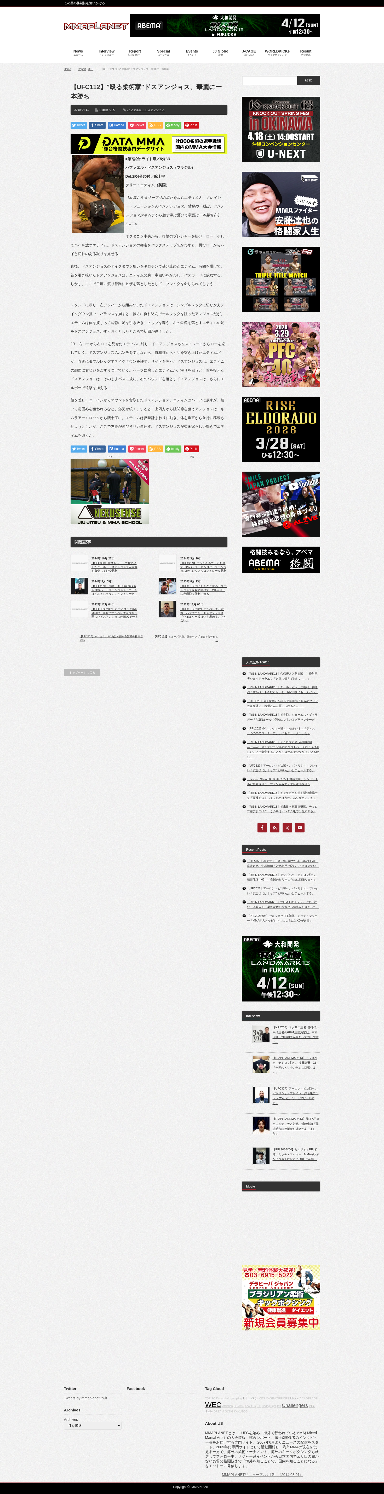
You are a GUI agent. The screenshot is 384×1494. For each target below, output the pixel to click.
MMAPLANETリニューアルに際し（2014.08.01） (262, 1475)
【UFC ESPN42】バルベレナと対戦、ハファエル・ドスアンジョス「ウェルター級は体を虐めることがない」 (203, 614)
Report (82, 69)
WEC (213, 1405)
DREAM (219, 1411)
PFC (312, 1406)
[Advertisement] (192, 491)
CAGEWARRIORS (277, 1398)
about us (250, 1406)
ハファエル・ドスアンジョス (146, 109)
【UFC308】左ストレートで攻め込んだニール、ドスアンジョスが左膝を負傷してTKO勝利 (114, 566)
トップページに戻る (82, 672)
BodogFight (269, 1406)
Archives (71, 1419)
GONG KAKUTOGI (236, 1411)
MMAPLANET (201, 1487)
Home (67, 69)
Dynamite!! (223, 1398)
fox (279, 1406)
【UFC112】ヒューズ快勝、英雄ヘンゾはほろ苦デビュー (185, 638)
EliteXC (295, 1398)
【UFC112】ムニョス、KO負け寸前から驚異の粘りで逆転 (111, 638)
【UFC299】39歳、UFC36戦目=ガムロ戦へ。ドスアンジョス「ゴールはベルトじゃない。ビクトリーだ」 (114, 589)
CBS (262, 1398)
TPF (209, 1411)
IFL (259, 1406)
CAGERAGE (310, 1398)
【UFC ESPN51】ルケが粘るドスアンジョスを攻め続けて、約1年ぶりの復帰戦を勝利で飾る (203, 589)
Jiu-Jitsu (239, 1406)
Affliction (227, 1406)
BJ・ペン (250, 1398)
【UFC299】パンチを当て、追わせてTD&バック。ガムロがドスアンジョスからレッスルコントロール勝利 (203, 566)
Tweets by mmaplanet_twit (85, 1398)
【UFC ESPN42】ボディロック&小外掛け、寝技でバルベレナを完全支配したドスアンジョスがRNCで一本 (114, 612)
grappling (236, 1398)
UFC (91, 69)
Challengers (295, 1405)
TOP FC (210, 1398)
